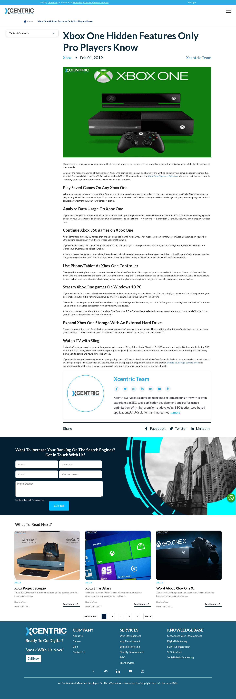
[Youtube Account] (130, 671)
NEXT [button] (148, 616)
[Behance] (151, 389)
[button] (229, 11)
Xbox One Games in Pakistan (163, 176)
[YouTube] (159, 389)
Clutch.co (55, 2)
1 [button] (104, 616)
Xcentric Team (198, 57)
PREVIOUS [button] (90, 616)
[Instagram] (134, 389)
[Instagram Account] (143, 671)
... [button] (120, 616)
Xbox (17, 582)
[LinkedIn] (142, 389)
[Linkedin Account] (118, 671)
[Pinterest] (168, 389)
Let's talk (59, 506)
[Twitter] (125, 389)
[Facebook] (117, 389)
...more (175, 412)
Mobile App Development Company (94, 2)
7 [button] (137, 616)
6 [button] (129, 616)
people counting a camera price (183, 362)
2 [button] (112, 616)
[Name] (231, 498)
